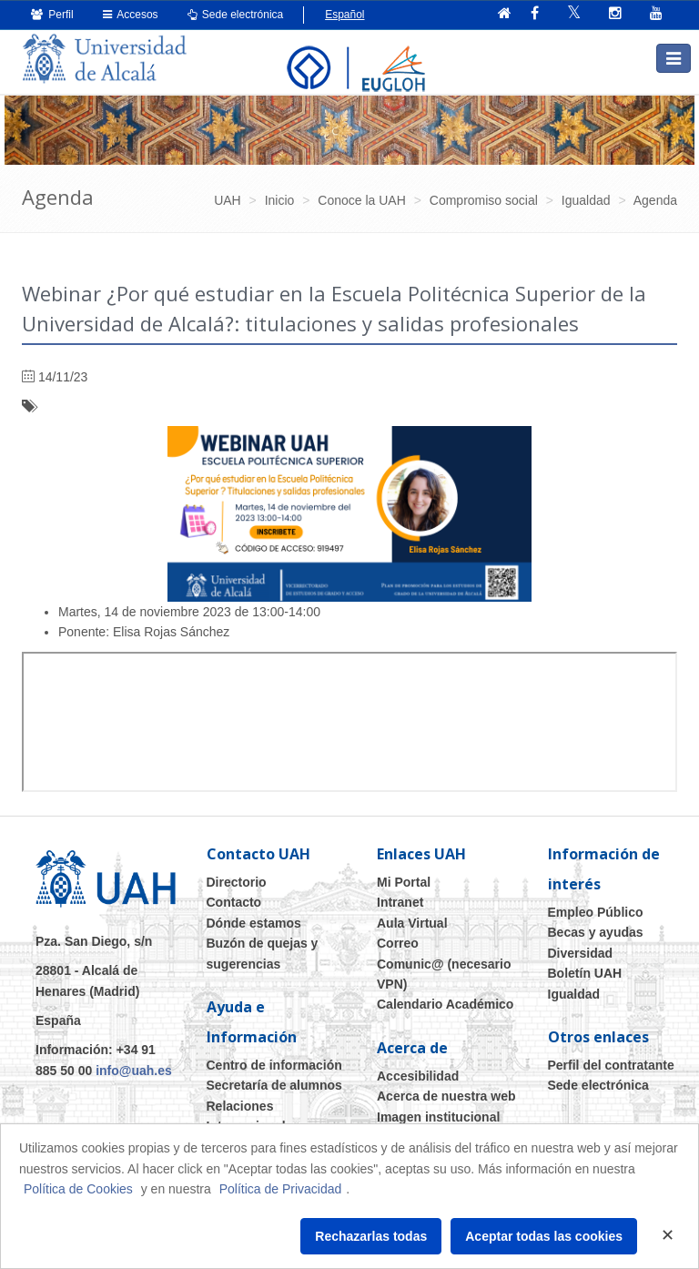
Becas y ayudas (595, 932)
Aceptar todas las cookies (544, 1236)
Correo (398, 943)
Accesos (130, 14)
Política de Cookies (78, 1189)
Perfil (52, 14)
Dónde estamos (254, 923)
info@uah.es (134, 1070)
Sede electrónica (235, 14)
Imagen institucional (438, 1117)
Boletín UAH (585, 973)
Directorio (237, 882)
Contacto (234, 902)
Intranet (400, 902)
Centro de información (274, 1065)
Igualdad (574, 994)
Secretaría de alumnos (274, 1085)
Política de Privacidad (280, 1189)
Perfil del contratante (611, 1065)
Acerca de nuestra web (446, 1096)
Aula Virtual (412, 923)
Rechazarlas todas (371, 1236)
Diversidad (580, 953)
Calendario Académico (445, 1004)
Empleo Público (595, 912)
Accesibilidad (418, 1076)
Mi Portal (404, 882)
